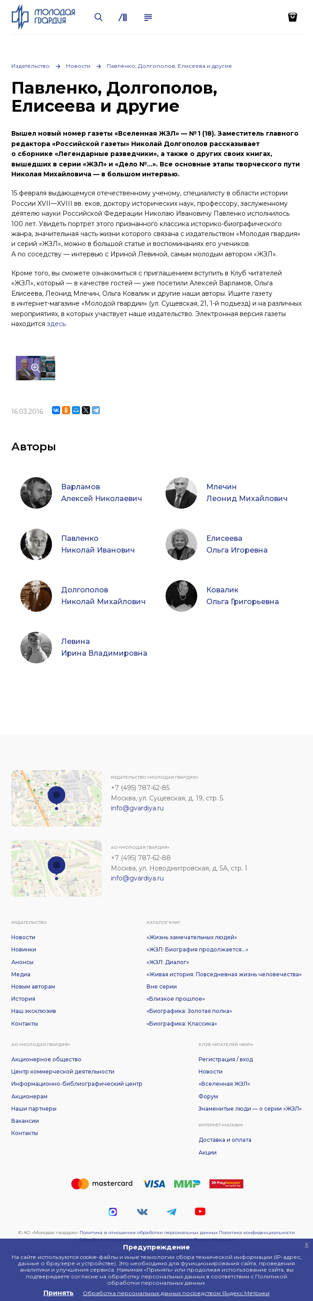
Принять (58, 1293)
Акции (208, 1152)
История (23, 998)
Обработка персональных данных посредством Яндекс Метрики (176, 1293)
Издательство (30, 65)
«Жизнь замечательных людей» (192, 937)
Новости (78, 65)
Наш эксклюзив (33, 1011)
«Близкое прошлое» (176, 998)
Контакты (24, 1023)
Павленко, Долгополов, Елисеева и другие (169, 65)
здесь (56, 324)
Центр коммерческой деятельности (62, 1071)
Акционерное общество (46, 1059)
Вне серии (162, 986)
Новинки (23, 949)
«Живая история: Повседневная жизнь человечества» (224, 974)
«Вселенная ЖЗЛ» (224, 1083)
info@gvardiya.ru (137, 808)
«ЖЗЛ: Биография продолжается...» (197, 949)
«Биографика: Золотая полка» (189, 1011)
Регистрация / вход (226, 1059)
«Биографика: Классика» (182, 1023)
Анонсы (22, 962)
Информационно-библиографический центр (76, 1083)
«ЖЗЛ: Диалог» (168, 962)
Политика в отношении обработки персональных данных (149, 1232)
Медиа (20, 974)
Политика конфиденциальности (257, 1232)
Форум (208, 1096)
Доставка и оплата (225, 1139)
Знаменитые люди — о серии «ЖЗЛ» (250, 1108)
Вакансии (25, 1120)
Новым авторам (33, 986)
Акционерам (29, 1096)
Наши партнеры (34, 1108)
